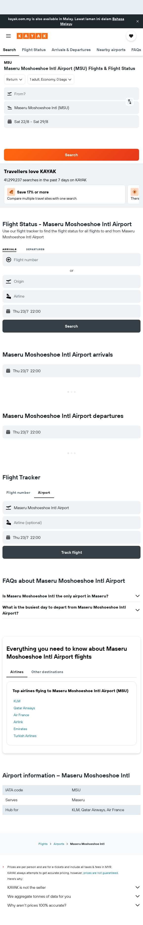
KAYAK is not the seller (74, 887)
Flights (43, 844)
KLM (17, 701)
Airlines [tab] (16, 672)
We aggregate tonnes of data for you (74, 896)
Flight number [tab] (18, 492)
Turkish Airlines (25, 736)
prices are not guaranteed (100, 873)
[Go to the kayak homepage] (32, 36)
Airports (59, 844)
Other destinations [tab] (47, 672)
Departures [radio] (35, 249)
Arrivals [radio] (9, 249)
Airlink (18, 722)
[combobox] (14, 79)
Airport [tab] (44, 492)
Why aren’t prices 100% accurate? (74, 905)
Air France (21, 715)
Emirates (20, 729)
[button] (137, 21)
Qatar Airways (24, 708)
